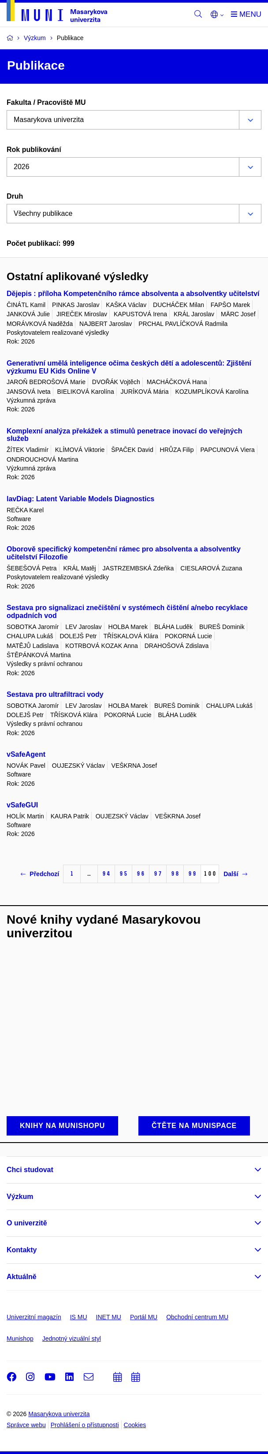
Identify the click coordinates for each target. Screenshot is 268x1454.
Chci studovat (30, 1169)
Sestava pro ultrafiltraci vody (55, 694)
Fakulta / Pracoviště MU (46, 102)
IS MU (78, 1317)
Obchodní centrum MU (197, 1317)
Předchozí (40, 873)
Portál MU (143, 1317)
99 (192, 873)
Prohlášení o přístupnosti (85, 1424)
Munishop (20, 1338)
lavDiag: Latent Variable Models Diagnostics (80, 499)
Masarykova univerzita (58, 1413)
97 (157, 873)
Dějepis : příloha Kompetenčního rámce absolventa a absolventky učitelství (133, 293)
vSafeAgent (26, 754)
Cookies (135, 1424)
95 (123, 873)
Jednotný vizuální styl (71, 1338)
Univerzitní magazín (34, 1317)
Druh (15, 196)
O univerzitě (27, 1223)
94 (106, 873)
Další (235, 873)
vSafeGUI (22, 805)
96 (140, 873)
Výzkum (20, 1196)
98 (175, 873)
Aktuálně (22, 1276)
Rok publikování (34, 149)
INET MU (108, 1317)
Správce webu (26, 1424)
